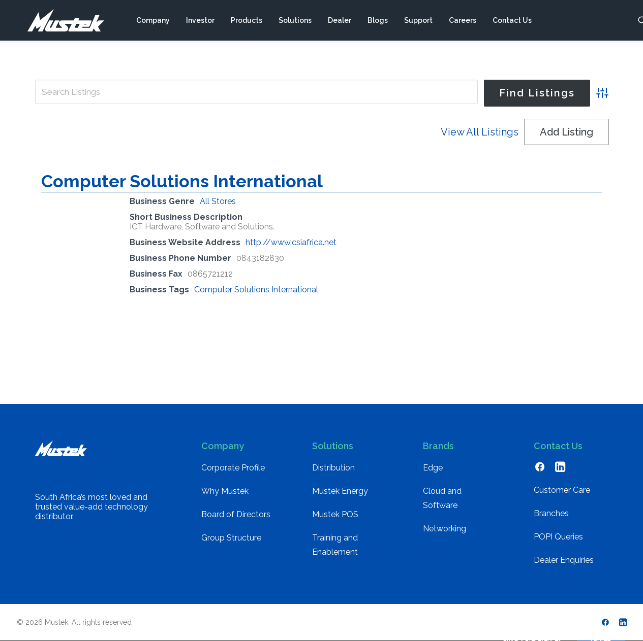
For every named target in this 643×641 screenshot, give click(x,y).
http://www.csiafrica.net (291, 242)
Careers (462, 22)
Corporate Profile (233, 468)
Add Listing (566, 132)
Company (152, 22)
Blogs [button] (377, 22)
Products (246, 22)
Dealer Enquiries (564, 560)
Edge (433, 468)
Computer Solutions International (182, 181)
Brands (438, 446)
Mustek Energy (340, 491)
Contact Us (511, 22)
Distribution (333, 468)
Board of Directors (235, 514)
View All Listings (479, 132)
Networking (444, 528)
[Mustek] (60, 22)
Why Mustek (225, 491)
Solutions (294, 22)
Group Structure (231, 538)
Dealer (339, 22)
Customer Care (562, 490)
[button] (540, 469)
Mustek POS (335, 514)
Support (418, 22)
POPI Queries (558, 537)
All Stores (218, 201)
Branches (551, 513)
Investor (200, 22)
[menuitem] (152, 22)
